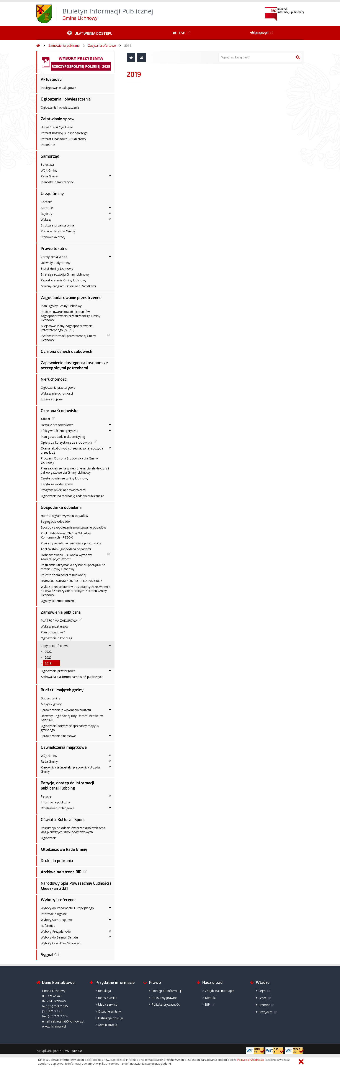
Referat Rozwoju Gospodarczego (64, 133)
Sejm (262, 991)
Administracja (107, 1025)
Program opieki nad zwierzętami (63, 490)
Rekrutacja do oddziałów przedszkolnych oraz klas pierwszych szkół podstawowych (73, 830)
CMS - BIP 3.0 (72, 1051)
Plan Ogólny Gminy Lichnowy (61, 306)
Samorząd (50, 156)
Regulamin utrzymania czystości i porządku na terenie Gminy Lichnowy (73, 567)
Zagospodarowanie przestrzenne (71, 297)
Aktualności (51, 79)
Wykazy (46, 219)
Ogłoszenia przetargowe (58, 387)
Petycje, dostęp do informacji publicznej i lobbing (67, 785)
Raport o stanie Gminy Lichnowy (63, 280)
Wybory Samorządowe (57, 920)
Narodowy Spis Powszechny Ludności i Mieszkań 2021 (76, 886)
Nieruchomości (54, 379)
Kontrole (47, 208)
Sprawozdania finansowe (58, 736)
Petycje (46, 796)
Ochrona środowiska (59, 410)
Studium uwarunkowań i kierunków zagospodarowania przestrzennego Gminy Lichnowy (70, 316)
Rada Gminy (49, 176)
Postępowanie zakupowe (58, 88)
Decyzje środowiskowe (57, 425)
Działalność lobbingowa (57, 808)
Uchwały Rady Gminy (55, 263)
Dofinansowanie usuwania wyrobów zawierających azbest (66, 557)
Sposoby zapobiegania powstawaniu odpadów (73, 527)
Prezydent (265, 1012)
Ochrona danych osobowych (66, 351)
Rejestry (46, 213)
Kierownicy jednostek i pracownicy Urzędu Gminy (70, 769)
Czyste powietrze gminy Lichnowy (64, 478)
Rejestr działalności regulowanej (63, 575)
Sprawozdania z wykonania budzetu (66, 710)
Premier (264, 1005)
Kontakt (46, 202)
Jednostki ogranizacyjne (57, 182)
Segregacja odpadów (55, 521)
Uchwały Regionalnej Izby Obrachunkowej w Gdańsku (72, 718)
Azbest (45, 419)
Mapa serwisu (108, 1004)
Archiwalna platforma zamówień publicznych (72, 677)
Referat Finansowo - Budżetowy (63, 139)
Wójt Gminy (49, 170)
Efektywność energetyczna (59, 431)
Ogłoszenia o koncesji (56, 638)
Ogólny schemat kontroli (58, 601)
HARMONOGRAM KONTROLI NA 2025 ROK (71, 581)
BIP (207, 1004)
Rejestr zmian (107, 998)
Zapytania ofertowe (102, 45)
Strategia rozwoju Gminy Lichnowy (65, 274)
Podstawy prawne (164, 998)
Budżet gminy (50, 698)
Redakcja (104, 991)
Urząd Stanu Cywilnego (57, 127)
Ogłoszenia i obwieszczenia (66, 99)
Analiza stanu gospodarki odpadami (66, 549)
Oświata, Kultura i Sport (63, 819)
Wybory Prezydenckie (56, 931)
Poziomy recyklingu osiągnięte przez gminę (71, 543)
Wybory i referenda (59, 899)
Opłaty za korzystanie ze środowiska (66, 442)
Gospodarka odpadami (61, 507)
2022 (48, 651)
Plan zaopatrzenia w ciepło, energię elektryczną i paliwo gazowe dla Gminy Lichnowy (75, 470)
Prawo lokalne (54, 248)
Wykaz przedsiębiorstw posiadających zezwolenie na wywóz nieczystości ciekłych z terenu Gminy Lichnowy (75, 591)
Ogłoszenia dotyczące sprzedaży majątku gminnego (70, 728)
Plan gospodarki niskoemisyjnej (63, 437)
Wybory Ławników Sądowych (61, 943)
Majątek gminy (51, 704)
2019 (127, 45)
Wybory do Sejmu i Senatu (59, 937)
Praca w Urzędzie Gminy (58, 231)
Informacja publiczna (55, 802)
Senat (262, 998)
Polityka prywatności (166, 1004)
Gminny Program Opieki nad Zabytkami (68, 286)
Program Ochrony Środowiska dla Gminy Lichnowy (69, 460)
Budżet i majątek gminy (62, 690)
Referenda (48, 926)
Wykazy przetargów (54, 626)
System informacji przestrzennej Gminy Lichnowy (68, 338)
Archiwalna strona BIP (61, 872)
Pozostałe (48, 145)
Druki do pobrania (57, 860)
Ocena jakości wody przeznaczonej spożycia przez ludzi (72, 450)
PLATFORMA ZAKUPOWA (59, 620)
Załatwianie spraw (58, 119)
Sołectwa (47, 164)
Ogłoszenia (49, 838)
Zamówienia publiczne (64, 45)
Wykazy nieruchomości (57, 393)
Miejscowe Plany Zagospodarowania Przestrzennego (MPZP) (67, 328)
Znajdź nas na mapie (219, 991)
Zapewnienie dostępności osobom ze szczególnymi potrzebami (74, 365)
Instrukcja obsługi (110, 1018)
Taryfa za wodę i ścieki (57, 484)
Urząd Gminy (52, 193)
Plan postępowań (53, 632)
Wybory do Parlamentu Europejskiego (67, 908)
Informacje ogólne (54, 914)
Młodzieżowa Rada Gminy (64, 849)
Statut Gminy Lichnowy (57, 268)
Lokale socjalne (52, 399)
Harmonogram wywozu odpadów (64, 516)
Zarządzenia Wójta (54, 257)
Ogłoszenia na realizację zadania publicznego (72, 496)
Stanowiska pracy (53, 237)
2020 (48, 657)
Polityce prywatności (250, 1060)
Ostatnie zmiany (109, 1011)
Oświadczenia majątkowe (64, 747)
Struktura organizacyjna (57, 225)
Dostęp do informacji (166, 991)
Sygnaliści (50, 954)
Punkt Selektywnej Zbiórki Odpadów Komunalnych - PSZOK (66, 535)
